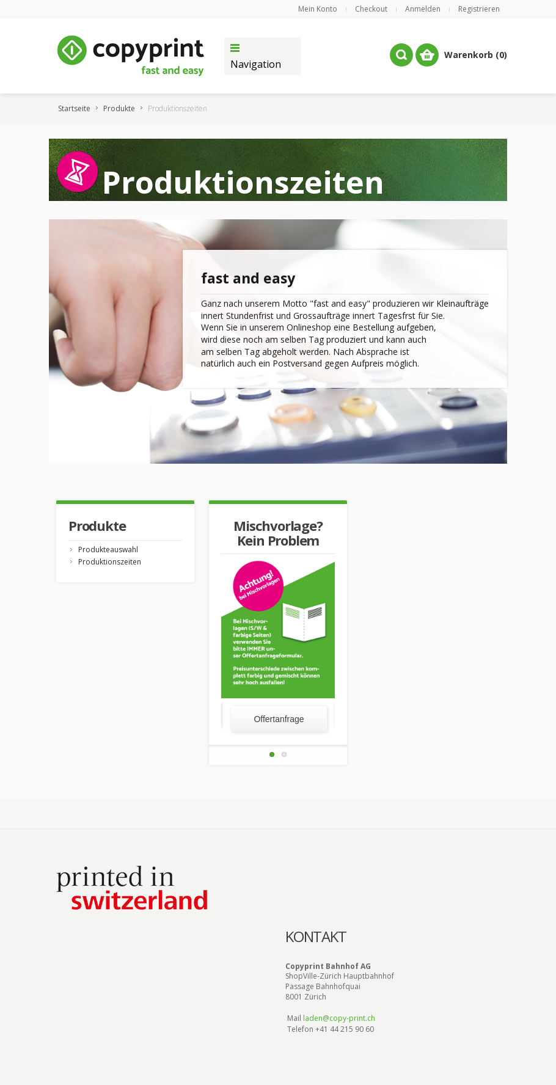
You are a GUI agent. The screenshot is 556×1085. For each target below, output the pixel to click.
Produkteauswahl (108, 549)
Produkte (119, 108)
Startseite (74, 108)
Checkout (371, 9)
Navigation (255, 64)
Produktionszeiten (109, 562)
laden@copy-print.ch (339, 1018)
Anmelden (423, 9)
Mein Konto (317, 9)
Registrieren (479, 9)
